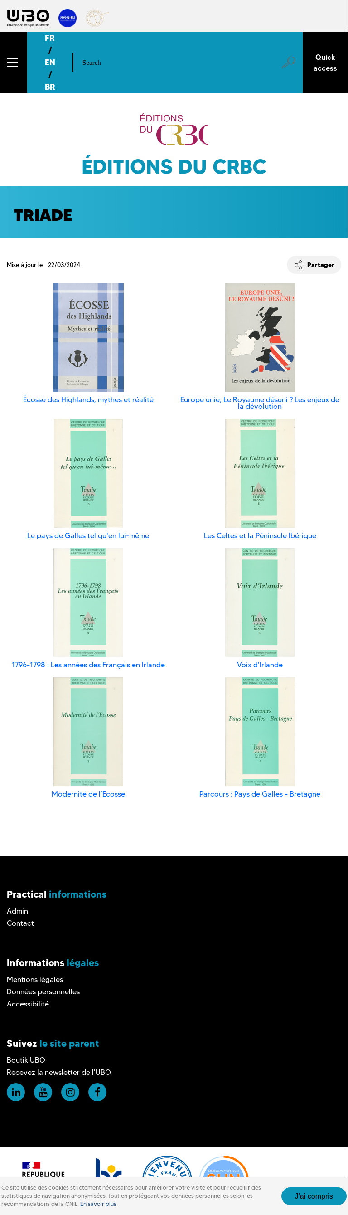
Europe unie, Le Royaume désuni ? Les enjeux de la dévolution (259, 403)
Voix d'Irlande (260, 665)
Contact (20, 923)
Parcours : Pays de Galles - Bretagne (259, 794)
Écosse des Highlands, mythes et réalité (88, 399)
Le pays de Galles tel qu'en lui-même (88, 535)
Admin (17, 911)
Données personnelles (43, 991)
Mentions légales (35, 979)
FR (50, 38)
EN (50, 62)
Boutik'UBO (26, 1060)
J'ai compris (314, 1196)
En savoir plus (98, 1203)
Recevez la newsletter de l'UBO (59, 1072)
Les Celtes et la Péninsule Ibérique (260, 535)
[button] (13, 62)
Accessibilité (28, 1004)
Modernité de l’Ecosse (88, 794)
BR (50, 87)
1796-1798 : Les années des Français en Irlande (88, 665)
